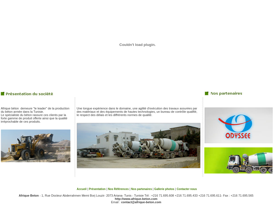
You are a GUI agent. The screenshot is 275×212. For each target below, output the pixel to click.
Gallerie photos (164, 189)
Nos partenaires (142, 189)
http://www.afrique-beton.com (136, 198)
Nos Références (118, 189)
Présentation (97, 189)
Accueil (82, 189)
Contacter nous (187, 189)
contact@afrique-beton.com (141, 202)
